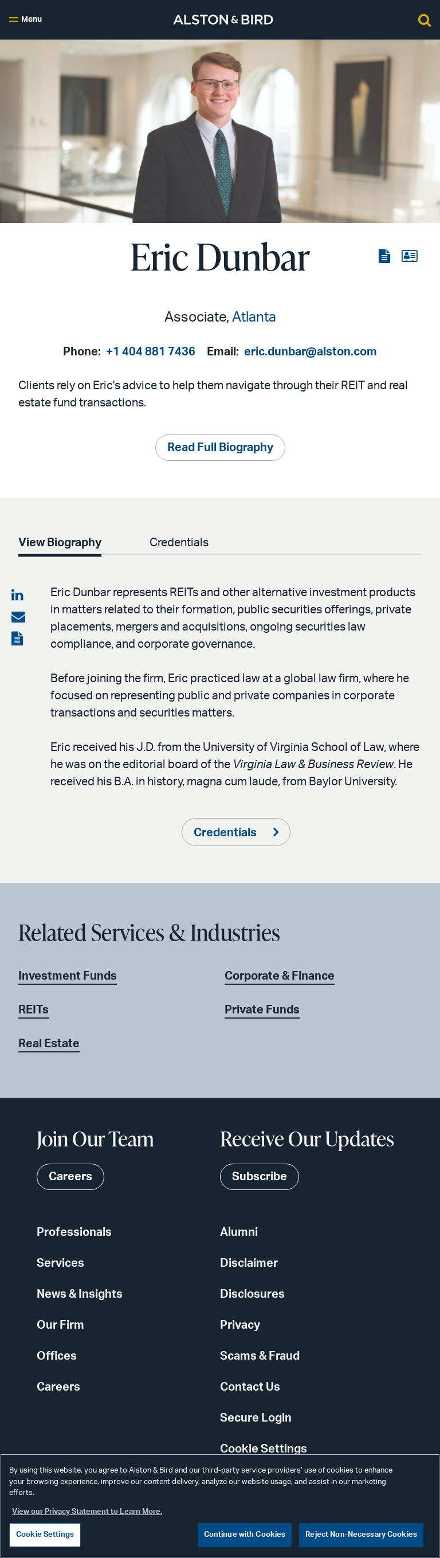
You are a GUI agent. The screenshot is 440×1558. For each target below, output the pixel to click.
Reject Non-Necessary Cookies (361, 1535)
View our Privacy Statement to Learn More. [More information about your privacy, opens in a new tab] (87, 1512)
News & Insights (80, 1294)
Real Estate (49, 1044)
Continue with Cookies (245, 1535)
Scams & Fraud (260, 1356)
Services (60, 1263)
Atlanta (254, 317)
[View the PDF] (385, 257)
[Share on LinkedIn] (18, 595)
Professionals (74, 1232)
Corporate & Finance (280, 976)
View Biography (59, 543)
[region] (220, 1506)
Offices (57, 1356)
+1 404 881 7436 (150, 352)
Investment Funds (67, 976)
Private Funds (262, 1010)
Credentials (179, 543)
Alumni (239, 1232)
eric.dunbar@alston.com (310, 352)
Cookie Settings (263, 1449)
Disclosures (252, 1294)
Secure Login (256, 1418)
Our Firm (60, 1325)
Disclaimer (249, 1263)
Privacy (240, 1325)
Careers (58, 1387)
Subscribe (259, 1177)
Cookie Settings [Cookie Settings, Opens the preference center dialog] (45, 1535)
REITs (33, 1010)
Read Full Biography (220, 447)
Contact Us (250, 1387)
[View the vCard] (409, 257)
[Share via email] (18, 617)
